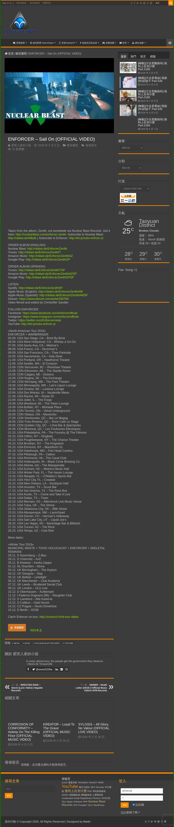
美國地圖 (108, 43)
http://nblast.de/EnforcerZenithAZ (51, 256)
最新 (123, 56)
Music (27, 643)
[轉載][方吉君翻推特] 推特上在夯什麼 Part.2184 (152, 122)
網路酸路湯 (74, 795)
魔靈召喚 (72, 782)
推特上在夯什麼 (76, 791)
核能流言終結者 (88, 43)
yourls (65, 782)
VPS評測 (105, 798)
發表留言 (91, 145)
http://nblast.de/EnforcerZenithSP (41, 288)
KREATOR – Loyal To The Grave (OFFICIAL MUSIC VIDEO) (58, 730)
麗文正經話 (84, 787)
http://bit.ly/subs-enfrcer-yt (86, 238)
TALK (90, 805)
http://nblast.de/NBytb (22, 238)
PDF (89, 791)
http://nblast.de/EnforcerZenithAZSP (53, 273)
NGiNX (65, 795)
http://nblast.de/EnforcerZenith (47, 248)
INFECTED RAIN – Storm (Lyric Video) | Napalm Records (27, 688)
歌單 (123, 43)
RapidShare (86, 798)
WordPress (98, 805)
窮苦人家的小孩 (21, 145)
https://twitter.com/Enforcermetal (39, 320)
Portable (82, 805)
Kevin (86, 821)
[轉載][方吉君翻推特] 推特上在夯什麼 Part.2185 (152, 94)
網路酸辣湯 (86, 795)
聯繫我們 (47, 3)
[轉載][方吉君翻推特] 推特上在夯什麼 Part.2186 (152, 66)
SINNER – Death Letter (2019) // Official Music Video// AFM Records (91, 688)
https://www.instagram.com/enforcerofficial (51, 316)
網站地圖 (138, 43)
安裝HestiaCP (67, 43)
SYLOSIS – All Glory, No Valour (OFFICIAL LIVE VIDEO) (93, 728)
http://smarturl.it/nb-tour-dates (59, 616)
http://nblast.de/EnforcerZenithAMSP (63, 295)
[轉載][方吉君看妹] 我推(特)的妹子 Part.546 (152, 79)
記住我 (138, 804)
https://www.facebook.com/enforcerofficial (50, 313)
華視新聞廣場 (99, 791)
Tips (64, 801)
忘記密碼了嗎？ (130, 812)
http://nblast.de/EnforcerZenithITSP (41, 270)
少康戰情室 (97, 795)
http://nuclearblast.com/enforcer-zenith (41, 234)
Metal (17, 643)
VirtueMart (83, 782)
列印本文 (36, 630)
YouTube (68, 643)
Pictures (97, 798)
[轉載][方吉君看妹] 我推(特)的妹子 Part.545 (152, 108)
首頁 (6, 42)
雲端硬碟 (19, 43)
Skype (70, 801)
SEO (92, 787)
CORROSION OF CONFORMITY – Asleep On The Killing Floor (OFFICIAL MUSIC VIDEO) (24, 731)
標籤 (153, 56)
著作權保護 (35, 3)
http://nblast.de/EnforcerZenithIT (39, 252)
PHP (85, 801)
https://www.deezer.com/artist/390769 (44, 298)
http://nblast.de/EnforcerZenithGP (48, 259)
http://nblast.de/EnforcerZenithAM (60, 291)
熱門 (133, 56)
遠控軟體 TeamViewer (42, 43)
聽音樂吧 (21, 53)
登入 (40, 764)
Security (100, 787)
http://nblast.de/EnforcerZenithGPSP (50, 277)
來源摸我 (17, 627)
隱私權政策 (21, 3)
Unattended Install (70, 798)
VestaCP (93, 782)
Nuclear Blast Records (47, 643)
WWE (101, 782)
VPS (75, 805)
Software (77, 801)
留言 (143, 56)
